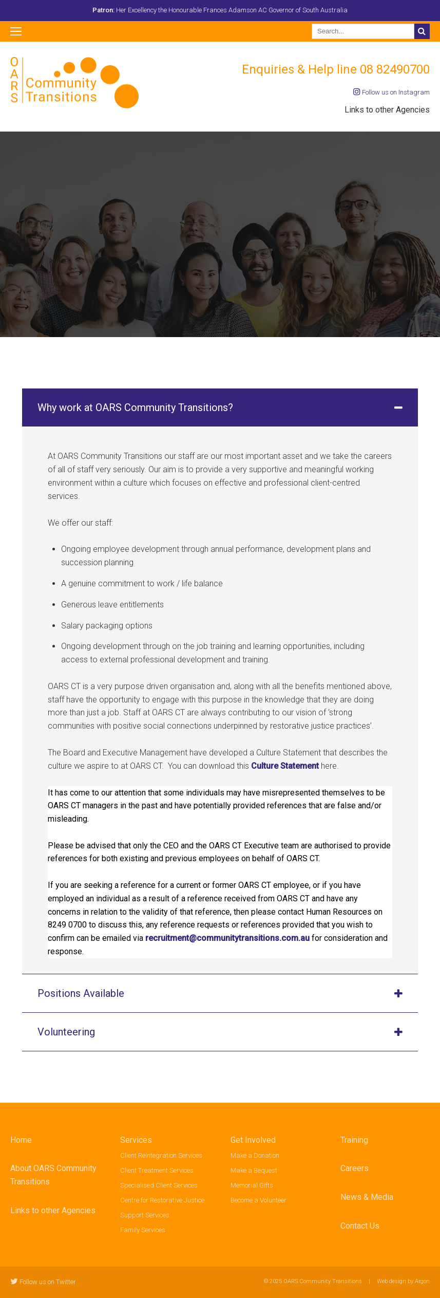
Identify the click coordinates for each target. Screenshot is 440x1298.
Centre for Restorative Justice (162, 1200)
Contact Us (359, 1226)
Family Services (142, 1230)
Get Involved (253, 1140)
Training (354, 1140)
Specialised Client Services (159, 1185)
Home (21, 1140)
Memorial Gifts (252, 1185)
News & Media (366, 1197)
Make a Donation (255, 1155)
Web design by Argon (403, 1281)
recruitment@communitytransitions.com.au (227, 938)
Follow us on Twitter (43, 1282)
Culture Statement (286, 766)
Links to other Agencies (387, 110)
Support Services (144, 1215)
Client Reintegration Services (161, 1155)
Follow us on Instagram (391, 92)
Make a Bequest (254, 1170)
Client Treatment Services (157, 1170)
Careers (354, 1168)
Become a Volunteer (258, 1200)
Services (136, 1140)
